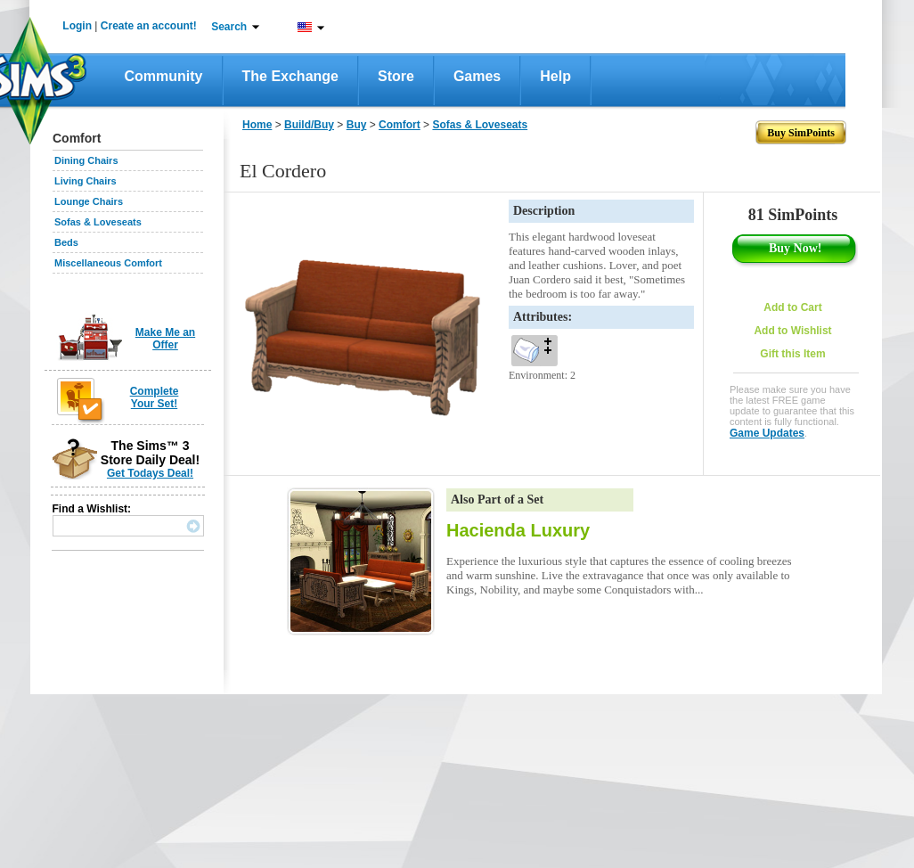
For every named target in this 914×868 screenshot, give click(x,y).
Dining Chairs (86, 160)
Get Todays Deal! (150, 473)
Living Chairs (85, 181)
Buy (357, 125)
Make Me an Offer (165, 338)
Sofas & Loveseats (98, 222)
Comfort (399, 125)
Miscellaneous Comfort (108, 263)
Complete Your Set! (154, 397)
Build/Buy (309, 125)
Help (555, 76)
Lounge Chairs (88, 201)
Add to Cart (792, 307)
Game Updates (767, 433)
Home (257, 125)
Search (229, 26)
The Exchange (290, 76)
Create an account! (149, 26)
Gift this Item (792, 354)
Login (77, 26)
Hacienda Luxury (518, 530)
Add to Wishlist (792, 330)
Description (544, 210)
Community (164, 76)
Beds (66, 242)
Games (477, 76)
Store (396, 76)
